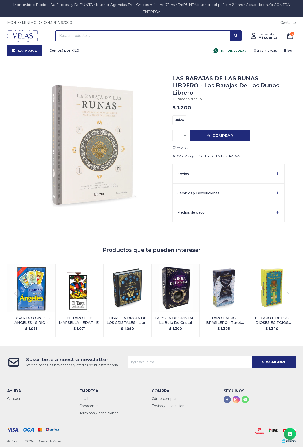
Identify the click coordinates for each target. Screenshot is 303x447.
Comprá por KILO (64, 50)
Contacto (288, 22)
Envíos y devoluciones (170, 406)
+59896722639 (233, 51)
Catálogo (28, 51)
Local (83, 399)
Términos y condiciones (98, 413)
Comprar (223, 135)
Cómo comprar (164, 399)
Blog (288, 50)
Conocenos (88, 406)
